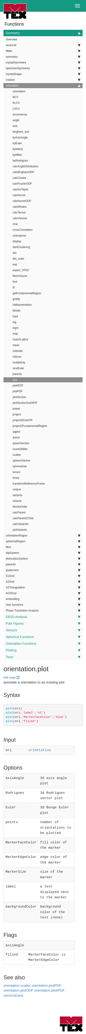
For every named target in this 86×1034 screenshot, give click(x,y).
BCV (15, 97)
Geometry (43, 33)
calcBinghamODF (23, 172)
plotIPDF (18, 385)
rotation (43, 80)
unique (17, 489)
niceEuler (18, 368)
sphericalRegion (43, 541)
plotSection (19, 397)
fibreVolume (20, 276)
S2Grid (43, 582)
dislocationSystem (43, 559)
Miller (43, 51)
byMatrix (18, 149)
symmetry (43, 57)
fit (14, 287)
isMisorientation (22, 304)
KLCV (16, 103)
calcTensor (19, 212)
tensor (16, 472)
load (15, 316)
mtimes (17, 356)
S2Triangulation (43, 587)
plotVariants (20, 529)
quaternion (43, 570)
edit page (9, 677)
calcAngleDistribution (25, 166)
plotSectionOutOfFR (25, 403)
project (17, 414)
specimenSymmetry (43, 68)
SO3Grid (43, 593)
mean (16, 345)
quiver (16, 437)
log (14, 322)
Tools (43, 657)
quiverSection (21, 443)
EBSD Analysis (43, 616)
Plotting (43, 650)
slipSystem (43, 553)
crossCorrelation (23, 229)
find (15, 281)
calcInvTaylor (20, 189)
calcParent (19, 512)
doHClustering (21, 247)
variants (17, 495)
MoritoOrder (20, 506)
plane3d (43, 564)
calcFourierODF (22, 183)
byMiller (17, 154)
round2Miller (20, 449)
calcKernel (19, 195)
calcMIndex (20, 206)
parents (17, 374)
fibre (43, 547)
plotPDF (17, 391)
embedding (43, 599)
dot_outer (18, 258)
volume (17, 501)
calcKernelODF (22, 201)
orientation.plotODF (18, 979)
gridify (16, 299)
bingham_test (21, 131)
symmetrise (20, 466)
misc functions (43, 605)
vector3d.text (13, 984)
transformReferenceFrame (29, 483)
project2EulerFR (23, 420)
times (16, 478)
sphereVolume (21, 460)
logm (16, 328)
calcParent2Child (23, 518)
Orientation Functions (43, 643)
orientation (43, 86)
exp (15, 264)
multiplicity (19, 362)
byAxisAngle (20, 137)
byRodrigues (20, 160)
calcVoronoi (20, 218)
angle (16, 120)
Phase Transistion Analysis (43, 610)
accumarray (20, 114)
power (16, 408)
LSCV (16, 108)
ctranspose (19, 235)
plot (15, 379)
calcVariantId (20, 524)
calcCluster (19, 178)
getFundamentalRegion (27, 293)
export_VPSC (21, 270)
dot (15, 253)
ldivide (16, 310)
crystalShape (43, 74)
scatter (17, 454)
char (15, 224)
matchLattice (20, 339)
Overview (11, 39)
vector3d (43, 45)
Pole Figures (43, 623)
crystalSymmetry (43, 62)
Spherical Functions (43, 637)
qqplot (16, 431)
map (15, 333)
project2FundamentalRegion (30, 426)
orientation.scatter (17, 974)
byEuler (17, 143)
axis (15, 126)
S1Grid (43, 576)
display (17, 241)
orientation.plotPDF (46, 974)
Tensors (43, 630)
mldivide (18, 351)
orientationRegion (43, 535)
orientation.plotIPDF (49, 979)
